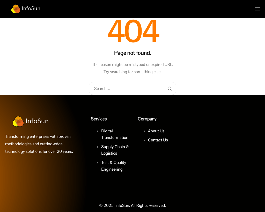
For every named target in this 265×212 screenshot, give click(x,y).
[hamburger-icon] (257, 9)
